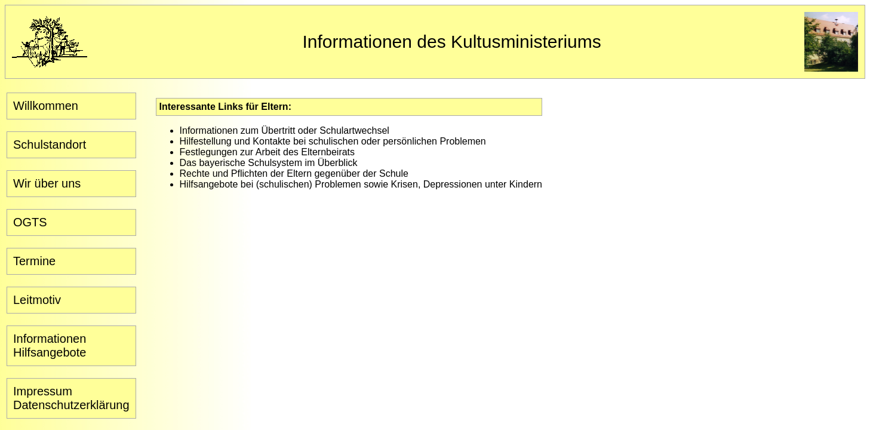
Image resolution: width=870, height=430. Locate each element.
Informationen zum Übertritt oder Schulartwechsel (284, 130)
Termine (34, 261)
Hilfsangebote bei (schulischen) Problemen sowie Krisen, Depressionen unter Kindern (361, 184)
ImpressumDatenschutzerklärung (71, 398)
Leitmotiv (37, 299)
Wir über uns (47, 183)
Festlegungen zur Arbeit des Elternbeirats (267, 152)
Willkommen (45, 105)
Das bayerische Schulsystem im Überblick (269, 163)
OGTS (30, 222)
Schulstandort (49, 144)
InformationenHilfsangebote (49, 345)
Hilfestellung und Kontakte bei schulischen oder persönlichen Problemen (333, 141)
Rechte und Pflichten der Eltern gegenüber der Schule (294, 173)
